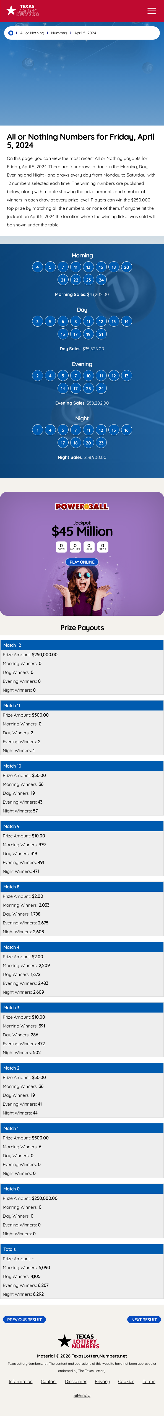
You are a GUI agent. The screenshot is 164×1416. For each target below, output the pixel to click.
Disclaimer (76, 1381)
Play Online (82, 562)
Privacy (102, 1381)
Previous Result (24, 1319)
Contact (49, 1381)
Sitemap (82, 1395)
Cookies (126, 1381)
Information (21, 1381)
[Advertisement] (82, 82)
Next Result (144, 1319)
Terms (149, 1381)
